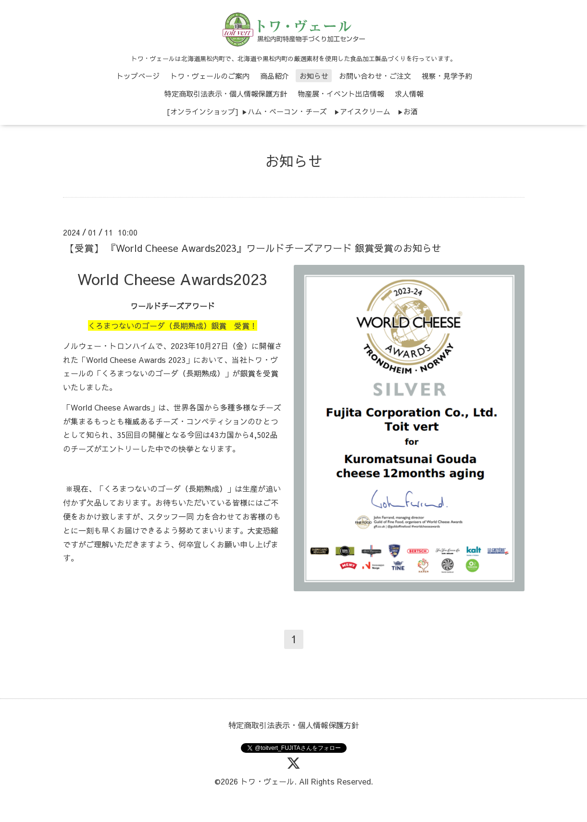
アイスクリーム (365, 111)
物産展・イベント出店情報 (341, 93)
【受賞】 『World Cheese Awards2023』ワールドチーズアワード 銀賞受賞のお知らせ (253, 247)
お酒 (410, 111)
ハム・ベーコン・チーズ (287, 111)
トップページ (138, 76)
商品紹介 (274, 76)
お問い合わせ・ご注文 (375, 76)
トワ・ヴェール (267, 781)
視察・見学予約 (447, 76)
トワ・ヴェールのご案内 (210, 76)
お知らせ (314, 76)
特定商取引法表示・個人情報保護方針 (225, 93)
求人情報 (409, 93)
